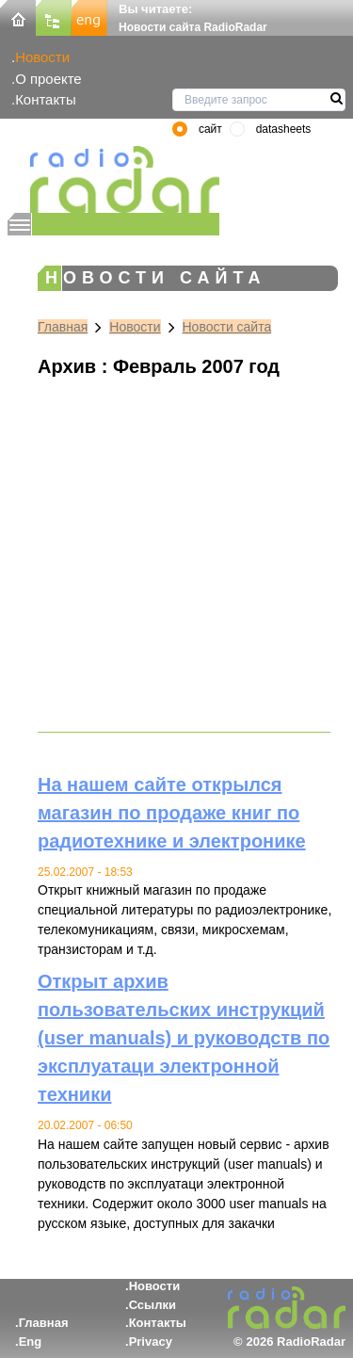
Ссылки (152, 1305)
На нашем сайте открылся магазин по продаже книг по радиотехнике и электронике (172, 812)
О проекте (48, 79)
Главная (63, 326)
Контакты (45, 99)
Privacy (150, 1341)
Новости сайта (227, 326)
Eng (30, 1341)
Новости (42, 57)
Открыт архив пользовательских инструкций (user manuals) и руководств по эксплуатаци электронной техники (183, 1038)
